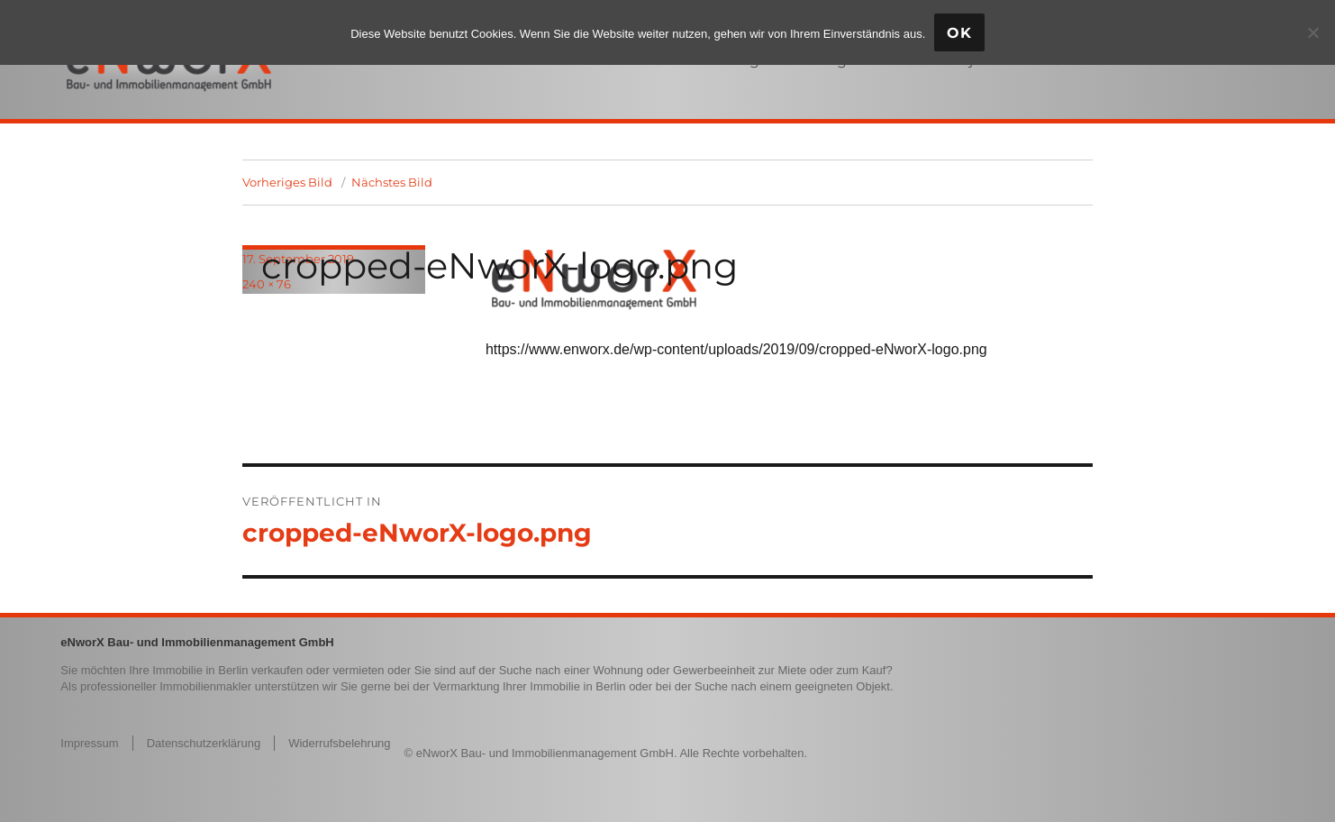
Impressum (89, 743)
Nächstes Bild (391, 182)
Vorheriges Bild (287, 182)
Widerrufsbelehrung (339, 743)
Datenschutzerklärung (203, 743)
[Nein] (1312, 32)
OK (959, 32)
